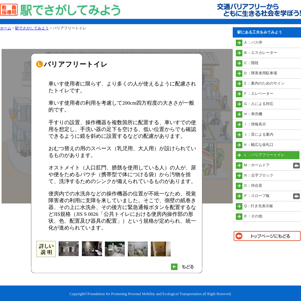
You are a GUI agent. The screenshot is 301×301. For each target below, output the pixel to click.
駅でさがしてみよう (32, 28)
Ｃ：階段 (251, 63)
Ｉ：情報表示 (255, 124)
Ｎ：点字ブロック (258, 175)
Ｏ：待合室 (253, 185)
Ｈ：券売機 (253, 114)
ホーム (5, 28)
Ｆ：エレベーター (258, 93)
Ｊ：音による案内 (258, 134)
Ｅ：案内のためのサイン (264, 83)
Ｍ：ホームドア (257, 165)
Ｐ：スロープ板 (257, 196)
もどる (185, 267)
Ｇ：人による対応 (258, 104)
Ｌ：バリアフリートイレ (264, 155)
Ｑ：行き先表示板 (258, 206)
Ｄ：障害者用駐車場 (260, 73)
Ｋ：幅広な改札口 (258, 144)
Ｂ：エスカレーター (260, 52)
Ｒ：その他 (253, 216)
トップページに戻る (267, 236)
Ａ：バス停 (253, 42)
